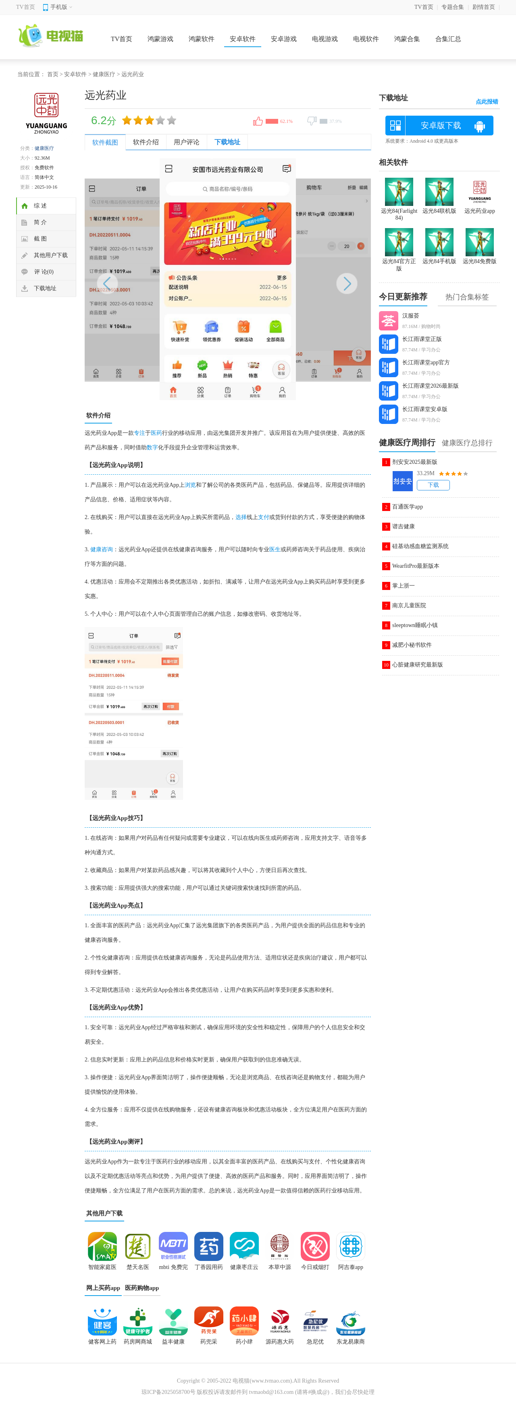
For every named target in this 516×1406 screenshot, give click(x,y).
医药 (156, 433)
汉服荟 (410, 316)
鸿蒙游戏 (160, 38)
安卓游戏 (284, 38)
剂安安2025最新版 (414, 462)
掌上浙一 (403, 586)
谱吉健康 (403, 526)
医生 (275, 549)
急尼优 (315, 1342)
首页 (52, 74)
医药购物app (142, 1288)
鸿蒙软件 (201, 38)
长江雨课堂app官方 (426, 362)
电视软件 (366, 38)
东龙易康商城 (351, 1344)
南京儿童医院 (409, 605)
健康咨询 (101, 549)
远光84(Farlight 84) (399, 211)
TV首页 (25, 7)
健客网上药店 (102, 1344)
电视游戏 (325, 38)
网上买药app (103, 1288)
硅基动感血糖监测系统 (420, 546)
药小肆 (244, 1342)
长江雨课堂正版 (422, 339)
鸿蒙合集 (407, 38)
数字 (152, 447)
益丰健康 (173, 1342)
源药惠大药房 (280, 1344)
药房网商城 (138, 1342)
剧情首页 (483, 7)
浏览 (190, 485)
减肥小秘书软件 (412, 645)
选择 (241, 517)
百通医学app (407, 507)
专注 (139, 433)
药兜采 (208, 1342)
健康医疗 (104, 74)
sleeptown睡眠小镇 (415, 625)
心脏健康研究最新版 (417, 665)
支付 (263, 517)
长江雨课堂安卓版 (424, 409)
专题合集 (452, 7)
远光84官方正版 (399, 261)
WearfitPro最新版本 (415, 566)
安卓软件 (243, 38)
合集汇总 (448, 38)
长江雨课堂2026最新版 (430, 386)
